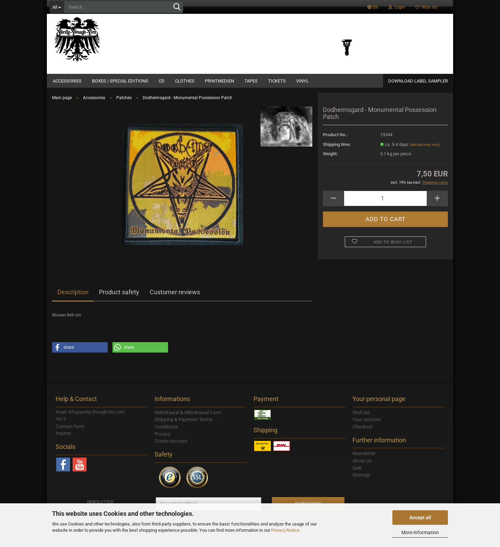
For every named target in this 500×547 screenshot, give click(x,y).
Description (73, 296)
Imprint (63, 437)
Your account (366, 423)
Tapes (251, 81)
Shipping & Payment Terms (183, 423)
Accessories (67, 81)
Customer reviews (175, 296)
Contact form (70, 430)
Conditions (166, 431)
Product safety (119, 296)
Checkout (362, 431)
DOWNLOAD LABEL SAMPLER (418, 81)
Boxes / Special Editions (120, 81)
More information (420, 532)
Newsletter (364, 457)
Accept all (420, 517)
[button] (80, 351)
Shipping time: (337, 148)
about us (362, 465)
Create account (171, 445)
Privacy (162, 438)
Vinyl (302, 81)
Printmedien (219, 81)
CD (162, 81)
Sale (356, 472)
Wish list (426, 7)
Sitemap (361, 479)
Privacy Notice (285, 530)
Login (397, 7)
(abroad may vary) (424, 149)
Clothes (184, 81)
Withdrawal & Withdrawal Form (188, 416)
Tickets (277, 81)
